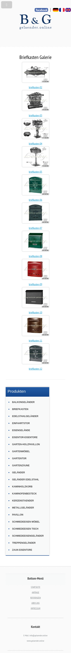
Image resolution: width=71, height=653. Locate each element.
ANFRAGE (35, 592)
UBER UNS (35, 602)
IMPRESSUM (35, 608)
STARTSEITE (35, 586)
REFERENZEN (35, 597)
